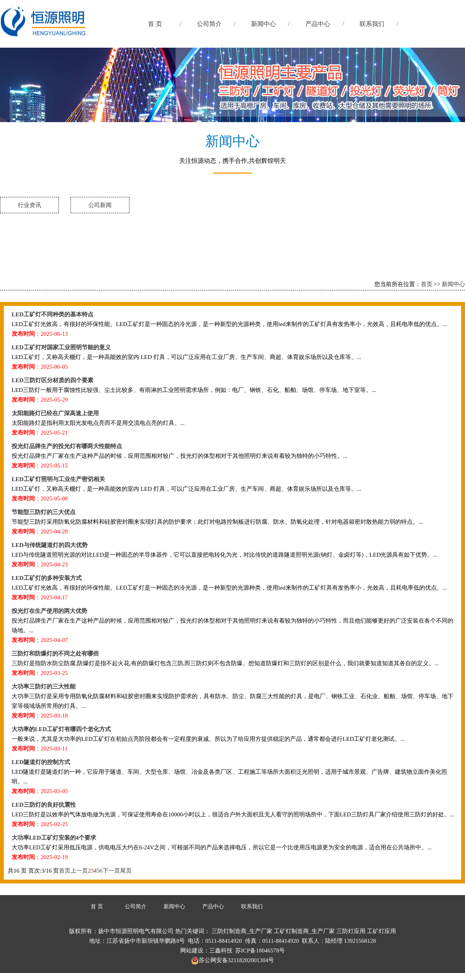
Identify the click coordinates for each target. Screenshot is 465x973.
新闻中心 (263, 24)
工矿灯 (77, 31)
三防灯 (77, 85)
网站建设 (191, 950)
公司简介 (209, 24)
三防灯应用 (350, 931)
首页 (426, 284)
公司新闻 (100, 205)
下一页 (111, 871)
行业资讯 (29, 205)
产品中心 (317, 24)
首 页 (155, 24)
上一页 (79, 871)
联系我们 (372, 24)
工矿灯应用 (381, 931)
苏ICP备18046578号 (260, 950)
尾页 (126, 871)
